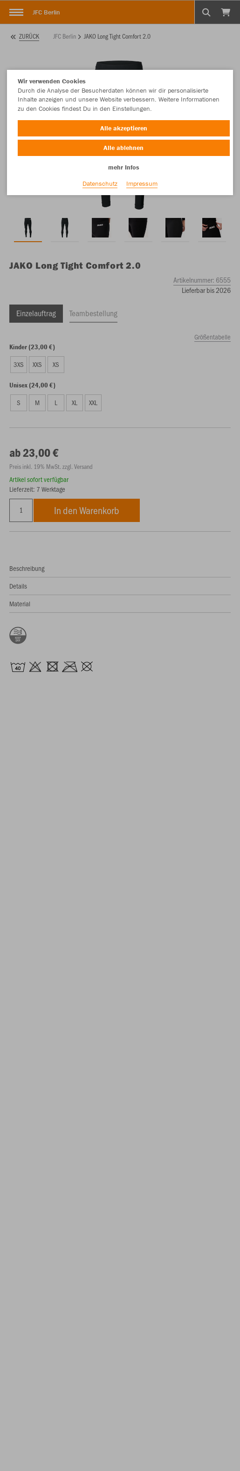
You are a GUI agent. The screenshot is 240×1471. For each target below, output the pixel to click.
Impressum (142, 183)
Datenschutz (99, 183)
